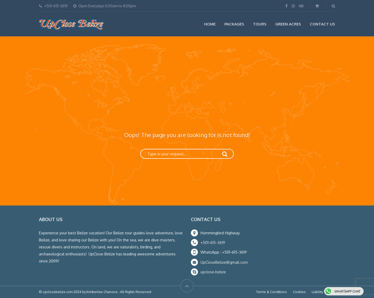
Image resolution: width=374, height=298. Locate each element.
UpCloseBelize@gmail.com (224, 262)
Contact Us (322, 24)
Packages (234, 24)
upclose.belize (213, 271)
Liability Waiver (323, 292)
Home (210, 24)
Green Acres (288, 24)
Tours (259, 24)
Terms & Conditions (271, 292)
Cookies (299, 292)
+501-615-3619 (213, 242)
